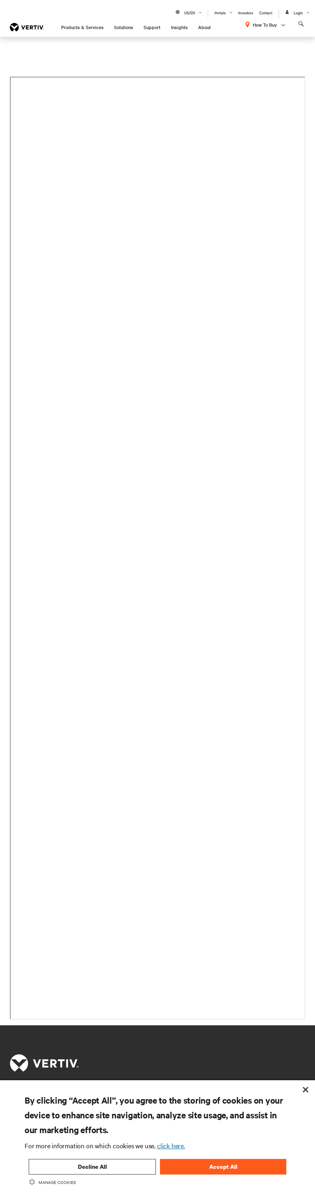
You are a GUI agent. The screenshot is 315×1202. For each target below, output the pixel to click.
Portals (220, 12)
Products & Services (82, 27)
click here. (171, 1145)
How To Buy (265, 24)
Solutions (123, 27)
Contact (265, 12)
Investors (245, 12)
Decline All (92, 1166)
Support (152, 27)
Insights (179, 27)
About (204, 27)
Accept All (223, 1166)
